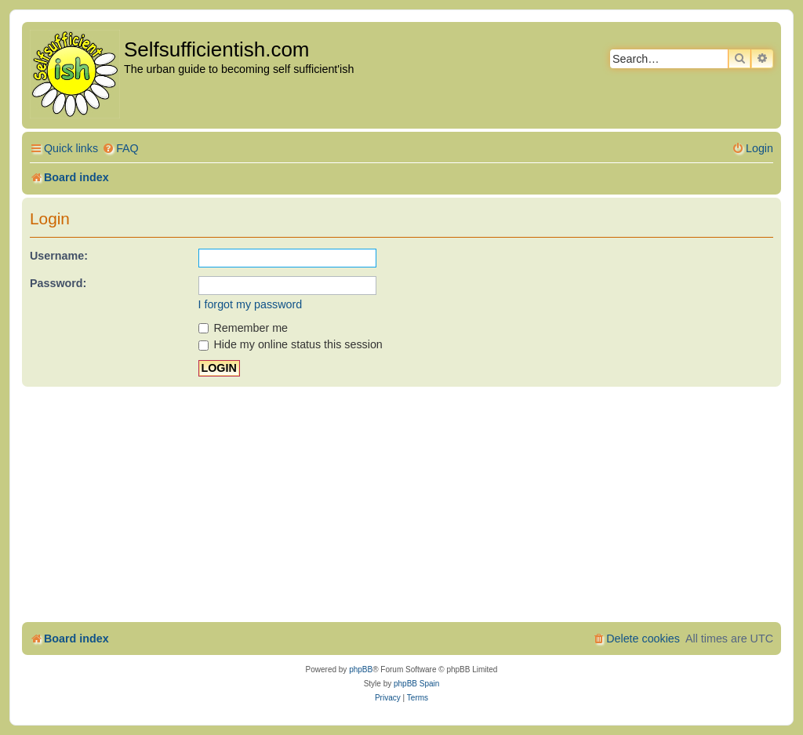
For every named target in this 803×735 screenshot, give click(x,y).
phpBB (360, 669)
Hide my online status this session (290, 344)
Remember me (243, 328)
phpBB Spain (416, 683)
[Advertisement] (401, 504)
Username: (59, 255)
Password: (58, 283)
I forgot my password (250, 304)
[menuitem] (120, 148)
